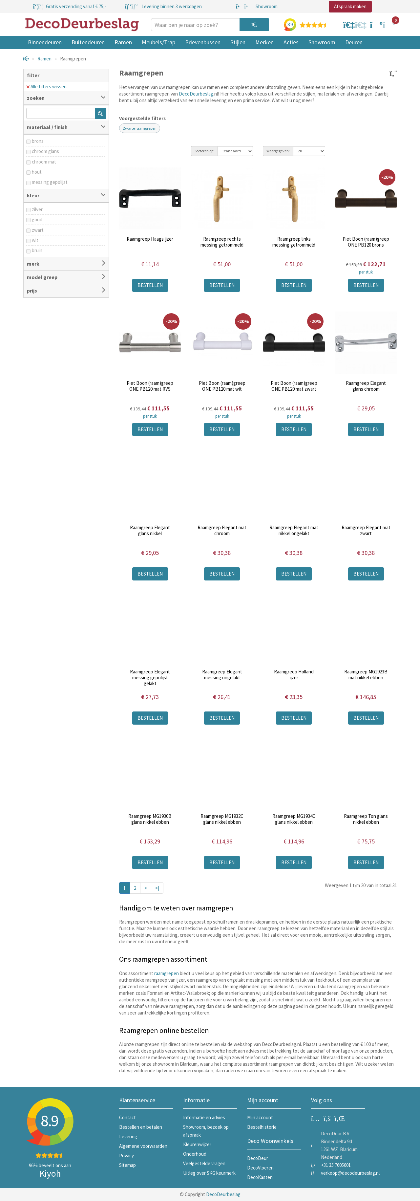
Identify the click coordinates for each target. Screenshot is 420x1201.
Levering (128, 1136)
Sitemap (127, 1165)
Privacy (126, 1155)
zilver (37, 209)
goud (37, 219)
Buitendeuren (88, 42)
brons (38, 141)
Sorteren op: (204, 150)
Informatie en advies (204, 1117)
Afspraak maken (350, 6)
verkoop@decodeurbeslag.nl (350, 1173)
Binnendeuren (45, 42)
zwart (38, 230)
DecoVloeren (260, 1168)
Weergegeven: (278, 150)
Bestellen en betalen (140, 1127)
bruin (37, 250)
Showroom (321, 42)
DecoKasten (260, 1177)
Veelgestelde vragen (204, 1163)
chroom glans (45, 151)
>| (157, 888)
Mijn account (260, 1117)
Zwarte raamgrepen (140, 128)
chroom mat (44, 162)
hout (37, 172)
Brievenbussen (202, 42)
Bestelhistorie (262, 1127)
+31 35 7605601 (336, 1165)
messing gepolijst (50, 182)
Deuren (354, 42)
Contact (127, 1117)
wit (35, 240)
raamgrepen (166, 973)
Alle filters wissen (46, 86)
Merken (264, 42)
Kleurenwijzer (197, 1144)
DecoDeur (257, 1158)
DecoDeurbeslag (196, 94)
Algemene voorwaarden (143, 1146)
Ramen (123, 42)
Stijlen (237, 42)
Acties (291, 42)
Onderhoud (194, 1154)
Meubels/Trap (158, 42)
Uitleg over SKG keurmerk (209, 1173)
